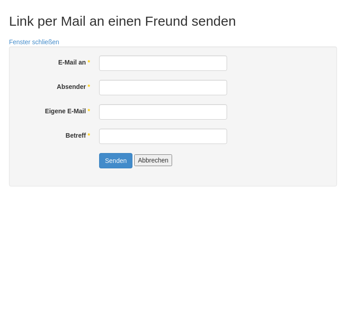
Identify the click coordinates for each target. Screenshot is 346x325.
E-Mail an (74, 62)
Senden (116, 160)
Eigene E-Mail (67, 111)
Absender (73, 86)
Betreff (78, 135)
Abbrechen (153, 160)
